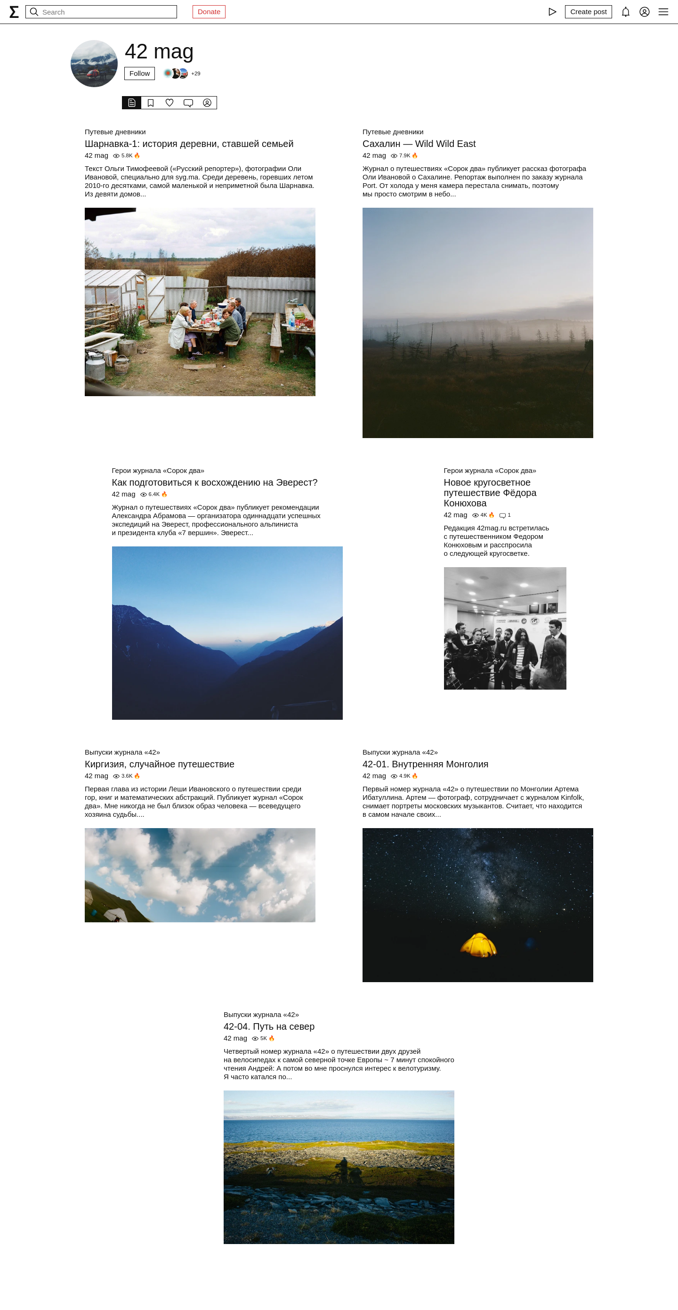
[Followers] (180, 73)
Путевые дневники (115, 132)
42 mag (96, 155)
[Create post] (588, 12)
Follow (139, 73)
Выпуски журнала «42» (122, 752)
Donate (209, 12)
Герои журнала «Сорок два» (158, 470)
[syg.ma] (14, 12)
